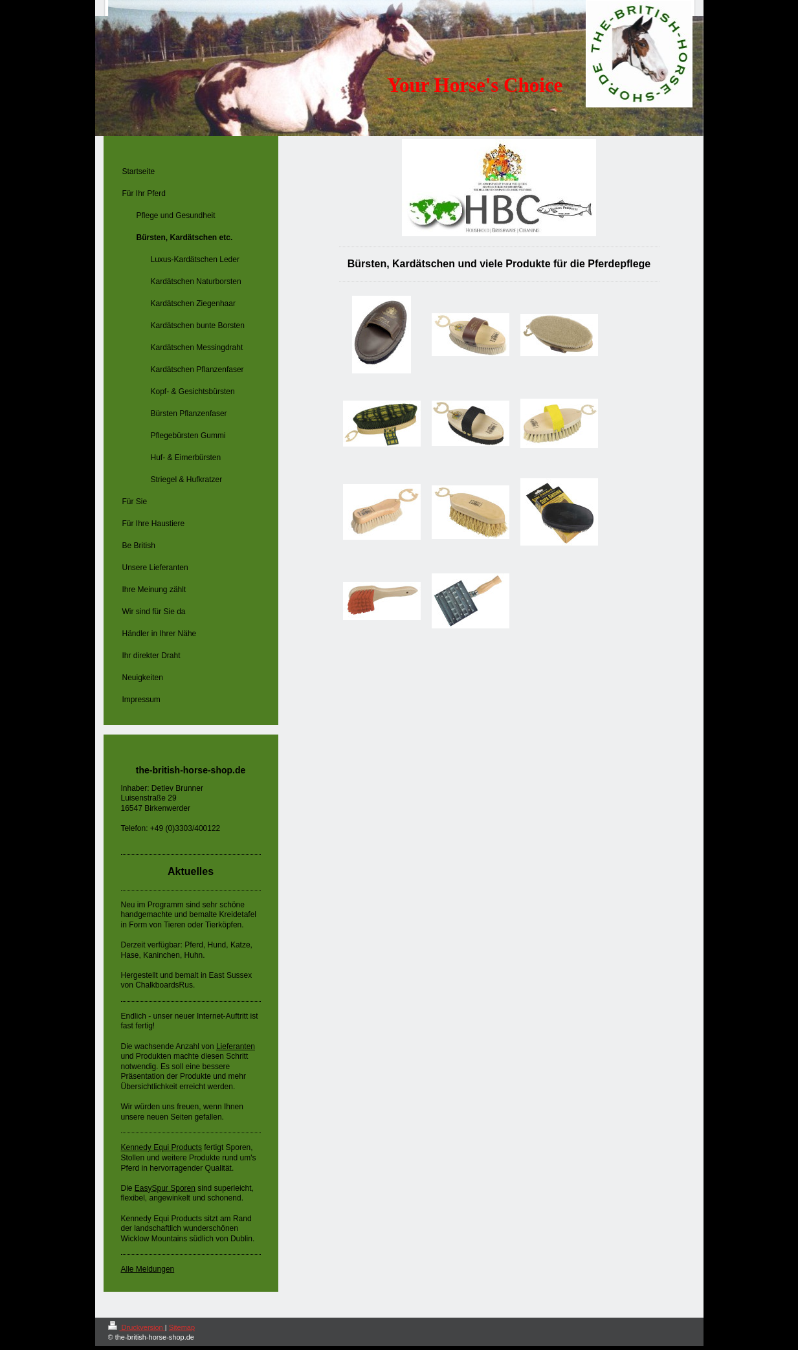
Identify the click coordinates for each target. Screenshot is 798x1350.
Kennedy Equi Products (161, 1147)
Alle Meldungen (148, 1269)
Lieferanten (235, 1046)
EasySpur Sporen (165, 1188)
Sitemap (182, 1327)
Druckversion (136, 1327)
